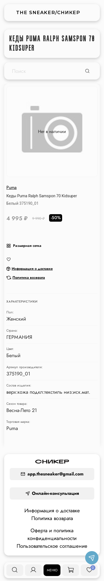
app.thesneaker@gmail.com (52, 474)
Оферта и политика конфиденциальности (52, 534)
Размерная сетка (23, 245)
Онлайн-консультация (52, 493)
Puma (11, 187)
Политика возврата (52, 518)
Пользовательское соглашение (52, 546)
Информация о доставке (52, 510)
